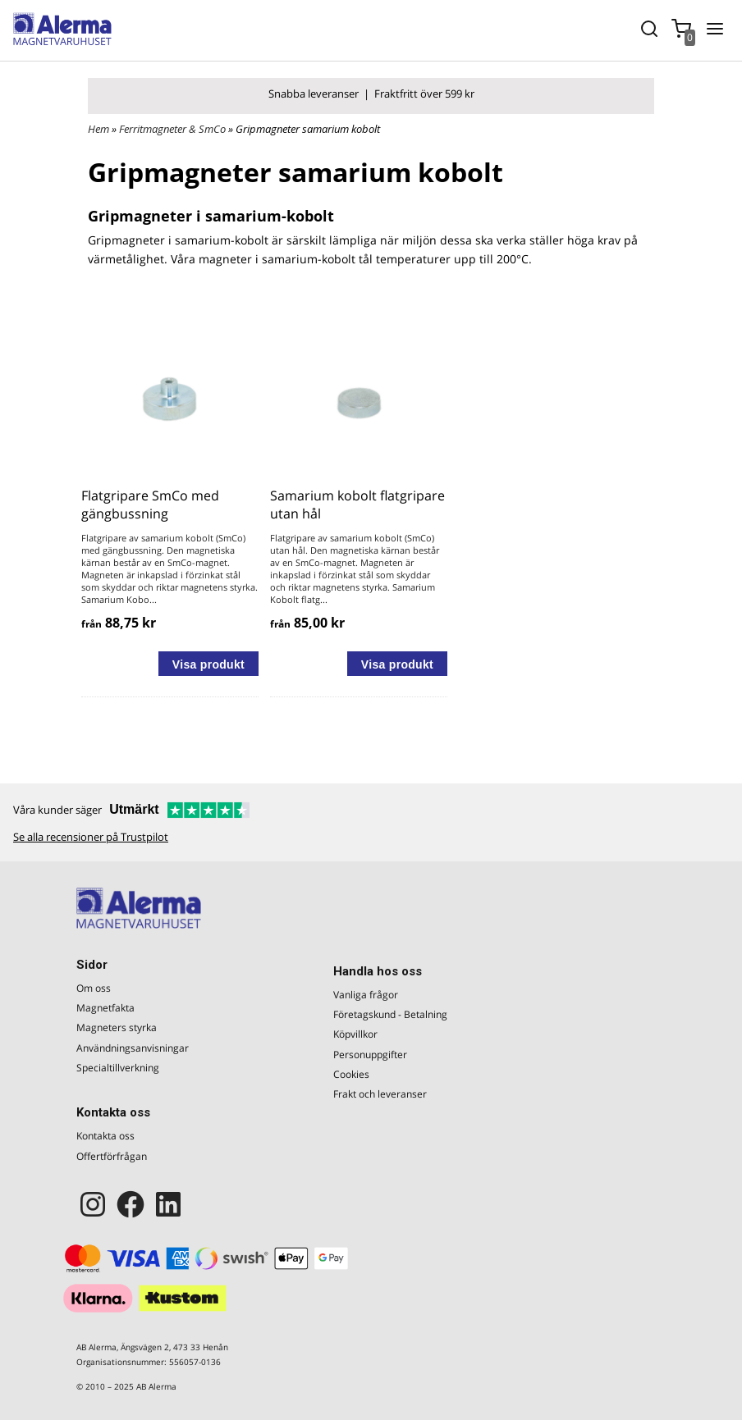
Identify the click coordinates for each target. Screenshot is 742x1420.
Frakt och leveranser (380, 1094)
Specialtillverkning (117, 1068)
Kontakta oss (105, 1136)
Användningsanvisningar (132, 1048)
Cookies (351, 1074)
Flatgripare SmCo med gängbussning (150, 504)
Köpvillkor (355, 1034)
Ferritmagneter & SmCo (173, 128)
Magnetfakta (105, 1008)
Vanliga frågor (365, 995)
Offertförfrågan (111, 1156)
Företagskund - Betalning (390, 1014)
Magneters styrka (116, 1027)
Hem (98, 128)
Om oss (93, 988)
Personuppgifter (370, 1055)
